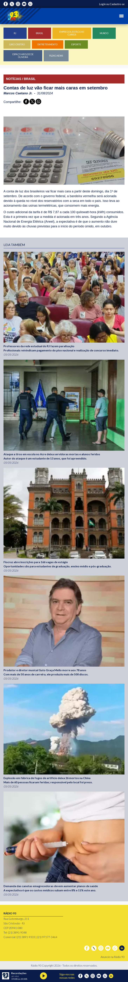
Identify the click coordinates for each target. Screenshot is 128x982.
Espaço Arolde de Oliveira (22, 56)
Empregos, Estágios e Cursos (71, 33)
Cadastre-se (117, 4)
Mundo (104, 33)
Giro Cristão (17, 44)
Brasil (39, 33)
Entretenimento (48, 44)
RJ (15, 33)
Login (102, 4)
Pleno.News (56, 55)
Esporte (76, 44)
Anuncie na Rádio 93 (112, 956)
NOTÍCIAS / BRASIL (21, 79)
